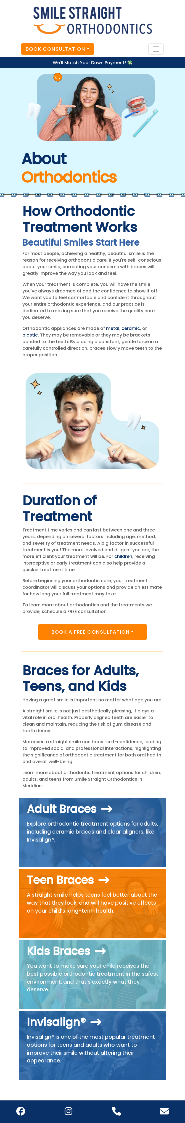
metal (112, 328)
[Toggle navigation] (156, 49)
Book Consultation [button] (55, 48)
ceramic (130, 328)
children (123, 556)
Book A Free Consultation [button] (90, 631)
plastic (30, 335)
